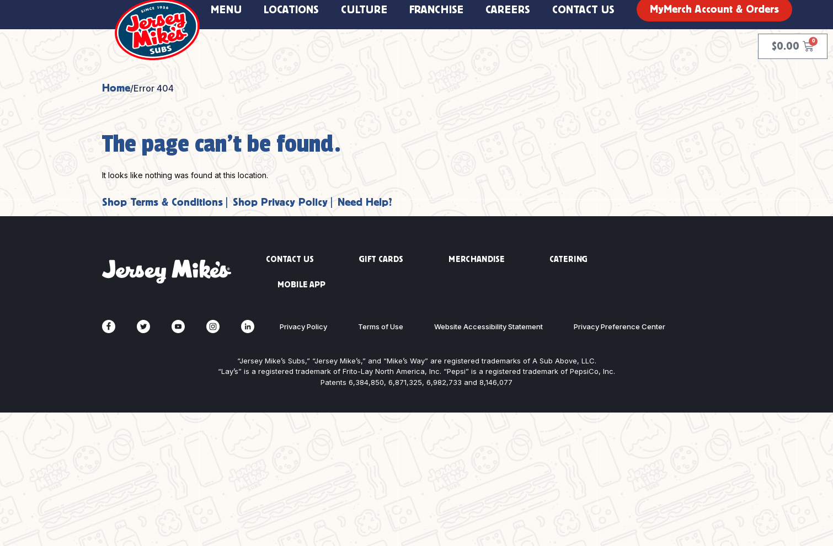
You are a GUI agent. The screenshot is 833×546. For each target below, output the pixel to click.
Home (116, 88)
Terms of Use (380, 326)
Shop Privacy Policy (280, 202)
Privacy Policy (303, 326)
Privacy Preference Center (619, 326)
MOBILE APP (301, 285)
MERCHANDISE (476, 259)
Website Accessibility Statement (488, 326)
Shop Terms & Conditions (162, 202)
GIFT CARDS (381, 259)
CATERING (568, 259)
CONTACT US (290, 259)
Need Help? (365, 202)
